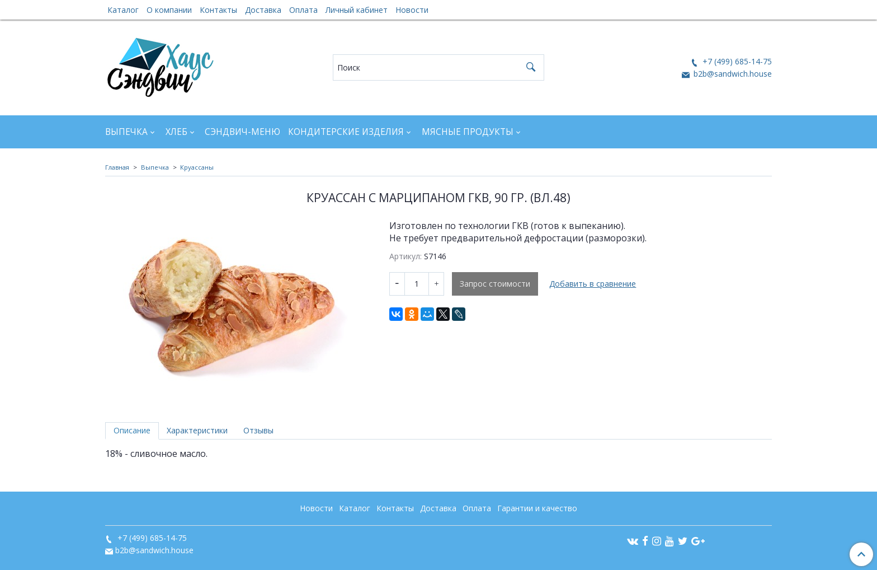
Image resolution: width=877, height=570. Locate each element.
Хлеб (176, 132)
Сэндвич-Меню (242, 132)
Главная (117, 167)
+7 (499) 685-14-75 (736, 61)
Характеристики (197, 430)
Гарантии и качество (537, 508)
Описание (132, 430)
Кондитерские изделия (346, 132)
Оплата (303, 9)
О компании (169, 9)
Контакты (218, 9)
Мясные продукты (467, 132)
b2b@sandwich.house (731, 73)
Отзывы (258, 430)
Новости (411, 9)
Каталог (123, 9)
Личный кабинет (357, 9)
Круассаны (197, 167)
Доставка (263, 9)
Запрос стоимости (495, 283)
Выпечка (126, 132)
